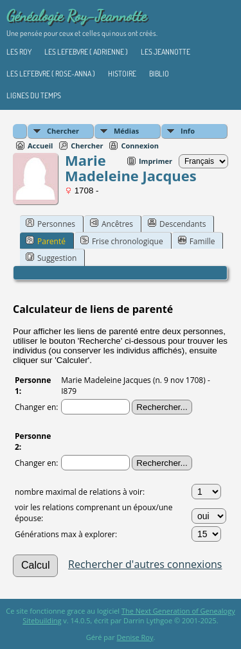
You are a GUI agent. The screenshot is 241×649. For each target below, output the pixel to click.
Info (188, 131)
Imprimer (155, 161)
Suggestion (51, 257)
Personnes (50, 223)
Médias (126, 131)
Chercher (63, 131)
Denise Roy (135, 637)
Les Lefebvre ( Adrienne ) (86, 52)
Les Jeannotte (165, 52)
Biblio (159, 73)
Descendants (177, 223)
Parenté (46, 241)
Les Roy (18, 52)
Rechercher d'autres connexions (145, 564)
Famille (196, 241)
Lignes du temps (33, 95)
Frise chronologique (121, 241)
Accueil (40, 145)
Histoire (122, 73)
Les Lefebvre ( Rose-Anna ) (50, 73)
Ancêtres (111, 223)
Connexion (140, 145)
